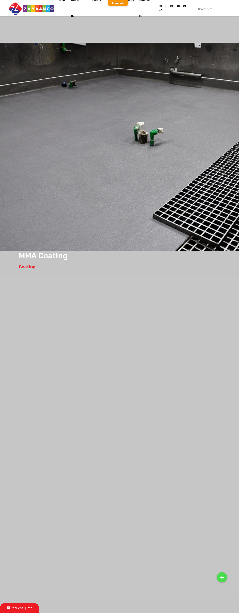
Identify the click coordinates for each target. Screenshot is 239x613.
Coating (27, 266)
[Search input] (218, 9)
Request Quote (19, 608)
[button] (222, 577)
